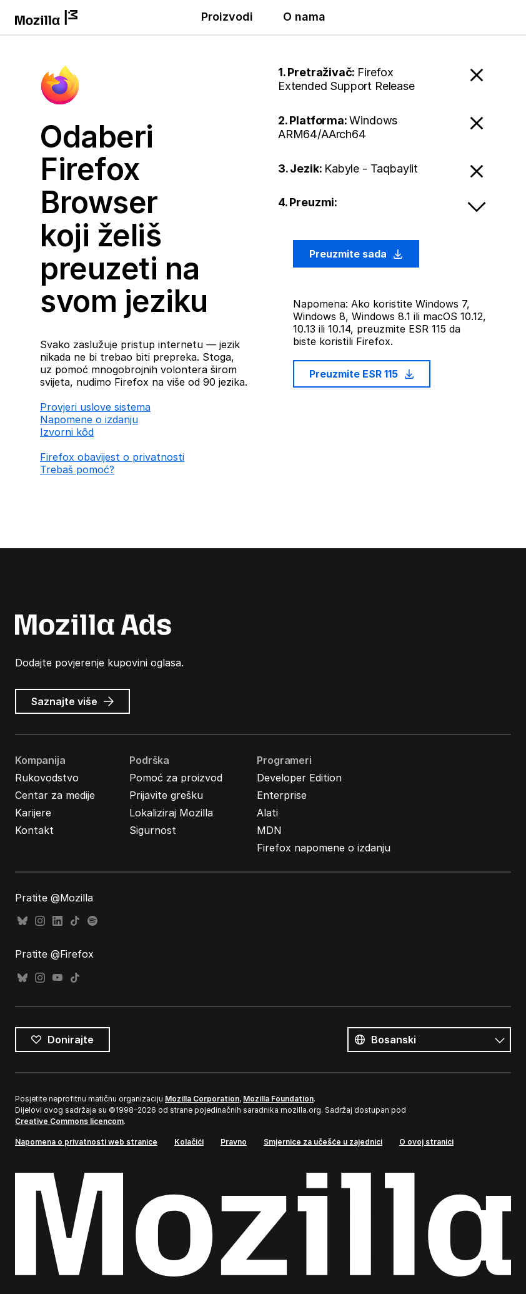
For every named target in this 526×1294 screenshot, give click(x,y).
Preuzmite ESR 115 (361, 374)
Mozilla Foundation (278, 1098)
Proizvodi (227, 16)
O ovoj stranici (426, 1141)
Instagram (39, 921)
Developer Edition (299, 777)
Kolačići (189, 1141)
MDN (269, 830)
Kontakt (34, 830)
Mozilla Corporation (202, 1098)
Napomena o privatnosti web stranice (86, 1141)
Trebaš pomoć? (77, 469)
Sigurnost (152, 830)
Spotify (92, 921)
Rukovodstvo (47, 777)
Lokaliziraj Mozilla (171, 812)
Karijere (33, 812)
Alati (267, 812)
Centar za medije (55, 795)
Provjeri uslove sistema (95, 407)
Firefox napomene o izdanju (323, 847)
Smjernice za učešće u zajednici (323, 1141)
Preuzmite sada (356, 254)
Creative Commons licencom (69, 1121)
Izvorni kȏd (67, 432)
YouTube (57, 978)
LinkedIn (57, 921)
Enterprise (282, 795)
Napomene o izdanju (89, 419)
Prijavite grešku (166, 795)
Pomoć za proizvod (175, 777)
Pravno (234, 1141)
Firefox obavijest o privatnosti (112, 457)
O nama (304, 16)
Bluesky (22, 921)
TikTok (74, 921)
